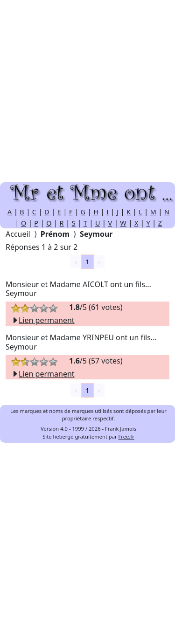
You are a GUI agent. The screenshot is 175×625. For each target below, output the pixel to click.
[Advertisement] (87, 91)
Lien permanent (43, 320)
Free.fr (126, 436)
